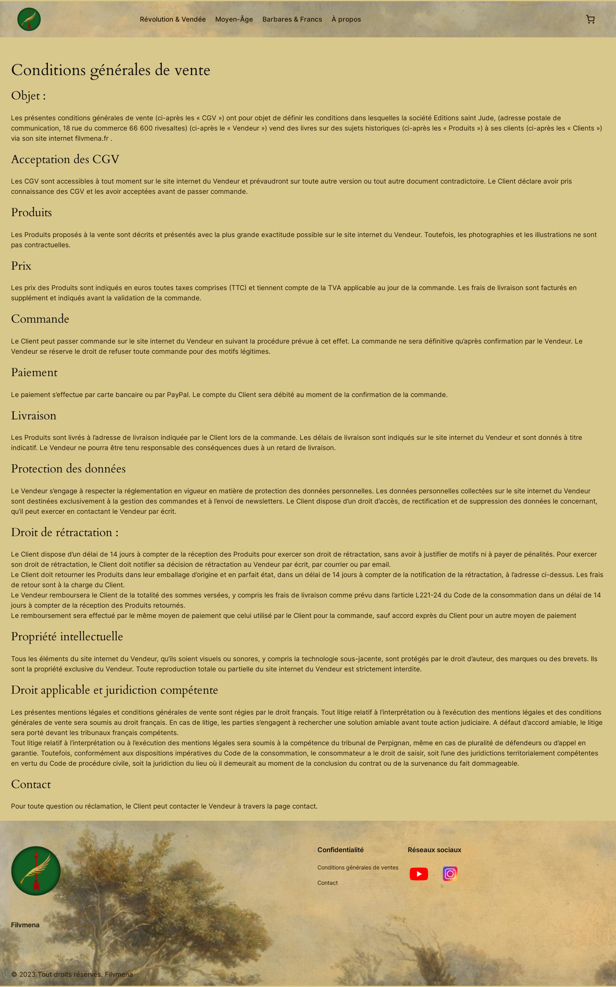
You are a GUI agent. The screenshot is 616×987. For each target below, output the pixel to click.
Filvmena (25, 925)
